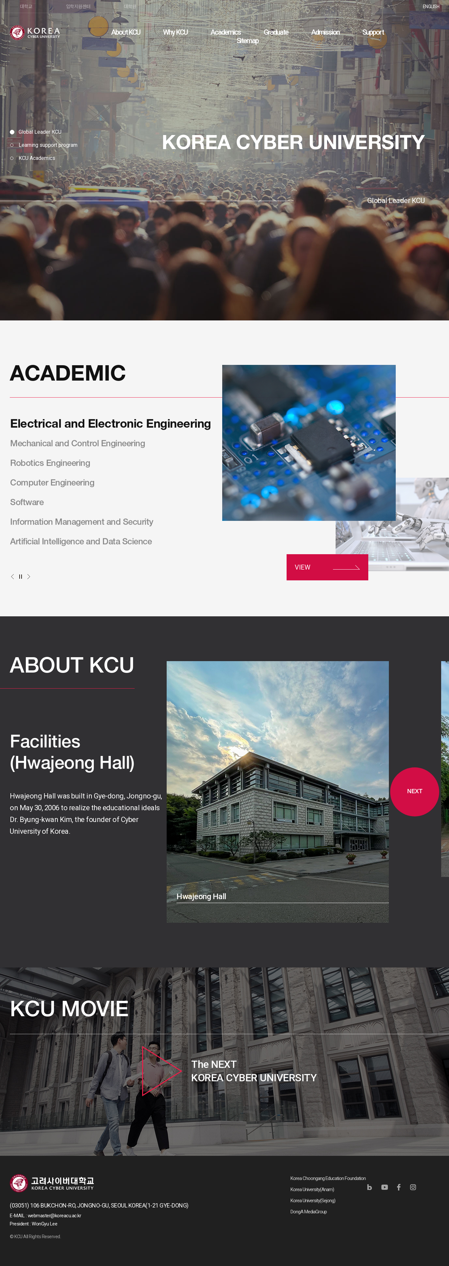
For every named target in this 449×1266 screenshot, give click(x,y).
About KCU (125, 32)
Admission (325, 32)
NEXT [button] (415, 792)
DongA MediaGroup (309, 1212)
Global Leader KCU (40, 132)
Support (373, 32)
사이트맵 (434, 32)
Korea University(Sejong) (313, 1201)
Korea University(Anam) (312, 1189)
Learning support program (48, 145)
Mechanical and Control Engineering (77, 444)
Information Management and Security (82, 523)
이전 (12, 576)
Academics (225, 32)
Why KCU (175, 32)
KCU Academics (37, 158)
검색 (418, 32)
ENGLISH (431, 6)
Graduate (276, 32)
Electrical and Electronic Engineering (110, 425)
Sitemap (247, 41)
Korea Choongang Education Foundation (328, 1178)
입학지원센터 (78, 6)
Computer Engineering (52, 484)
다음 (28, 576)
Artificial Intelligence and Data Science (81, 543)
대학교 (26, 6)
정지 (20, 576)
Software (26, 503)
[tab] (43, 132)
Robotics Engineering (50, 464)
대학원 (130, 6)
